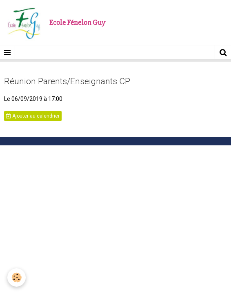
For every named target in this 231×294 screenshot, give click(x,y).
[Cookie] (16, 277)
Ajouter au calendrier (33, 116)
